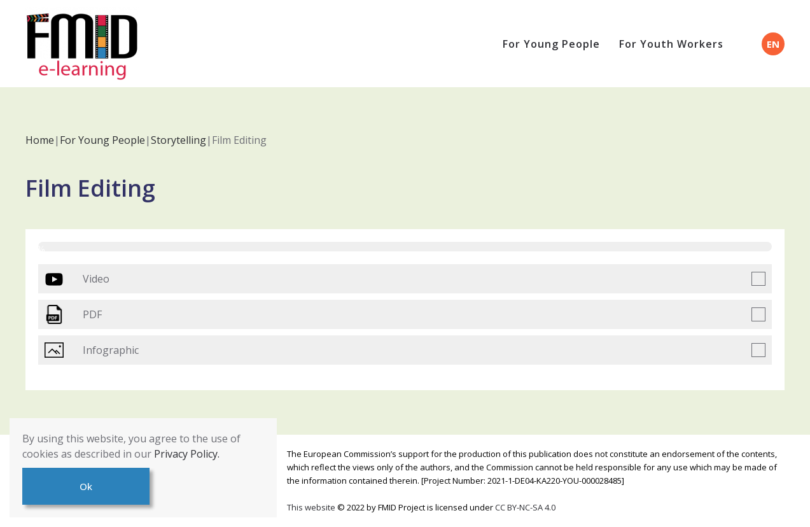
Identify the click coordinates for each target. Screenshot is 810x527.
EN (773, 44)
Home (39, 140)
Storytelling (178, 140)
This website (312, 507)
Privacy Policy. (187, 454)
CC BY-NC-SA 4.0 (525, 507)
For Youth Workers (671, 44)
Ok (86, 486)
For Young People (551, 44)
